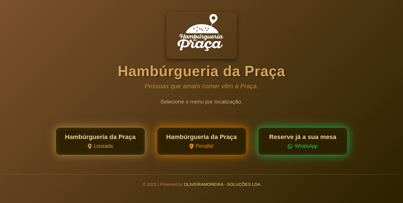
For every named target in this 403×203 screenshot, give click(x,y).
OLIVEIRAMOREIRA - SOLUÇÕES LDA (222, 184)
